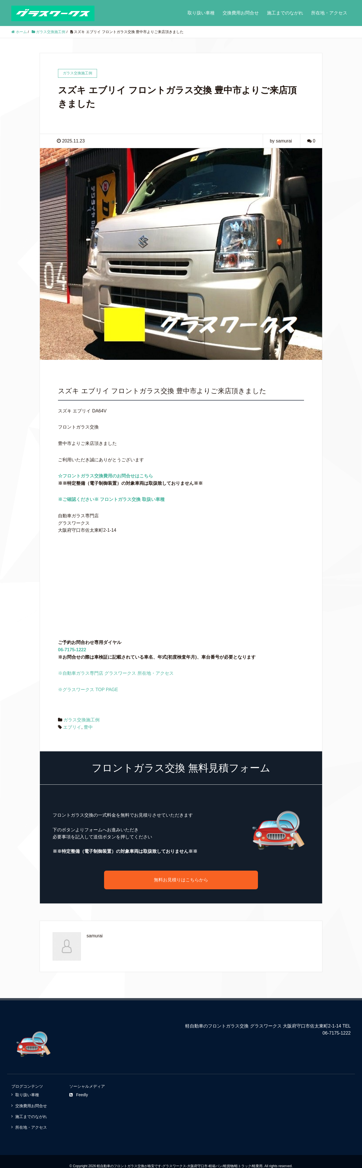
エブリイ (72, 727)
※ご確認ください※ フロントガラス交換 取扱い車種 (111, 499)
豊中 (88, 727)
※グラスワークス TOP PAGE (88, 689)
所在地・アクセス (329, 12)
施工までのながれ (285, 12)
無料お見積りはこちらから (181, 879)
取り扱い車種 (201, 12)
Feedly (78, 1095)
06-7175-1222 (72, 649)
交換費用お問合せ (241, 12)
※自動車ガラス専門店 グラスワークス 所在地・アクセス (116, 673)
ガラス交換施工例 (81, 719)
